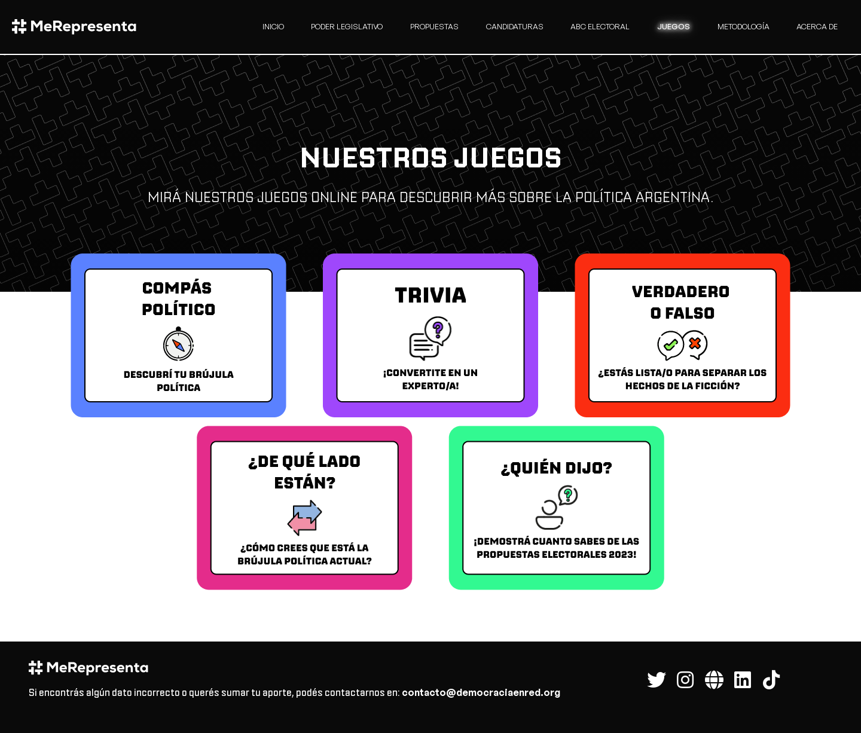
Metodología (744, 26)
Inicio (273, 26)
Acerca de (817, 26)
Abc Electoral (600, 26)
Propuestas (434, 26)
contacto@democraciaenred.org (481, 692)
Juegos (673, 26)
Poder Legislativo (347, 26)
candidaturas (515, 26)
